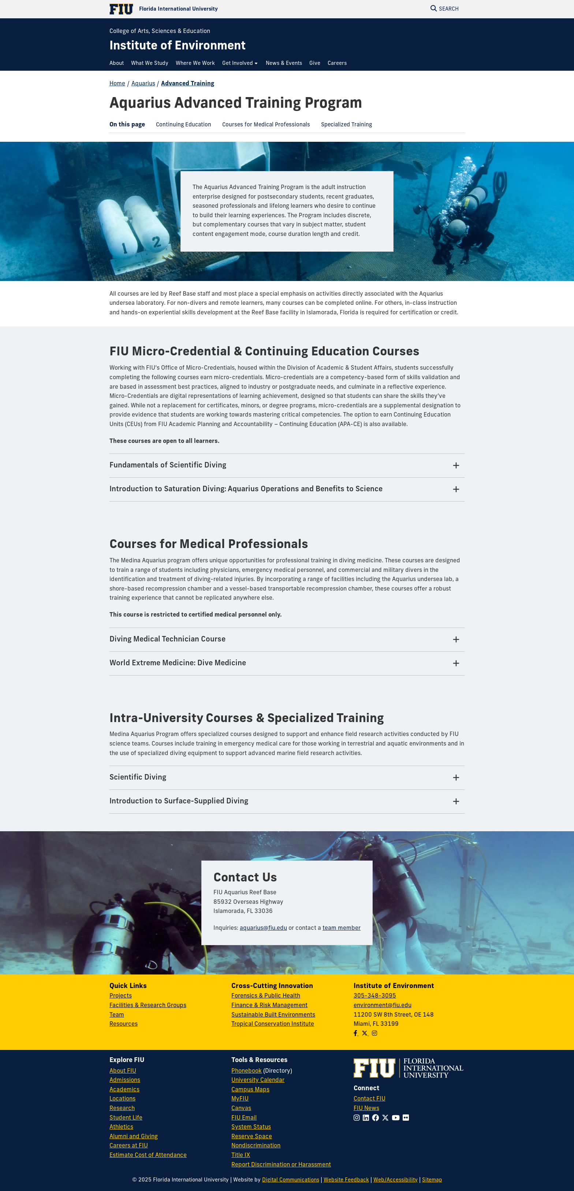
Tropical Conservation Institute (272, 1024)
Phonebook (246, 1071)
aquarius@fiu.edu (263, 928)
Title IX (240, 1155)
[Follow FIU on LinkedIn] (367, 1118)
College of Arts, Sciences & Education (159, 31)
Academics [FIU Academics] (124, 1090)
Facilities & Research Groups (147, 1006)
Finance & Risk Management (269, 1006)
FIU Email (244, 1118)
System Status (251, 1127)
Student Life (125, 1118)
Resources (123, 1024)
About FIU (122, 1071)
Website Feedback (346, 1180)
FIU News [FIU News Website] (366, 1109)
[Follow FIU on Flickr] (407, 1118)
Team (116, 1015)
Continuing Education (180, 126)
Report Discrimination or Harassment (281, 1165)
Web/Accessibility (395, 1180)
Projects (120, 996)
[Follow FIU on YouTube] (397, 1118)
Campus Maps (250, 1090)
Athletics (121, 1127)
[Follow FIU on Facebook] (377, 1118)
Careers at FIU (128, 1146)
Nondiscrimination (255, 1146)
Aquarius (143, 84)
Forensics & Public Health (265, 996)
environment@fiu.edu (382, 1006)
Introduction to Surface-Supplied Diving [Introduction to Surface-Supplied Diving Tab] (178, 801)
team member (342, 928)
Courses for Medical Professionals (263, 126)
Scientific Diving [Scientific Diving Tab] (137, 777)
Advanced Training (187, 84)
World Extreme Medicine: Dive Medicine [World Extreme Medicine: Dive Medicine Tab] (177, 663)
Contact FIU (369, 1099)
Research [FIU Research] (122, 1109)
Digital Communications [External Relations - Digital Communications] (290, 1180)
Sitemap (432, 1180)
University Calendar (257, 1080)
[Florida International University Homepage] (198, 9)
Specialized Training (344, 126)
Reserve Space (251, 1137)
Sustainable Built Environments (273, 1015)
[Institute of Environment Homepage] (177, 46)
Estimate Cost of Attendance (148, 1155)
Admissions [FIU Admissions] (124, 1080)
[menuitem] (118, 63)
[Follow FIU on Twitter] (387, 1118)
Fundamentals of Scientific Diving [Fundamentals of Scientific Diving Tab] (167, 465)
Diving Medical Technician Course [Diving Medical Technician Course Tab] (167, 639)
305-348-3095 (375, 996)
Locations (122, 1099)
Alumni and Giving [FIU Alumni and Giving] (133, 1137)
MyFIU (240, 1099)
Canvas (241, 1109)
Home (117, 84)
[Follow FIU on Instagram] (358, 1118)
